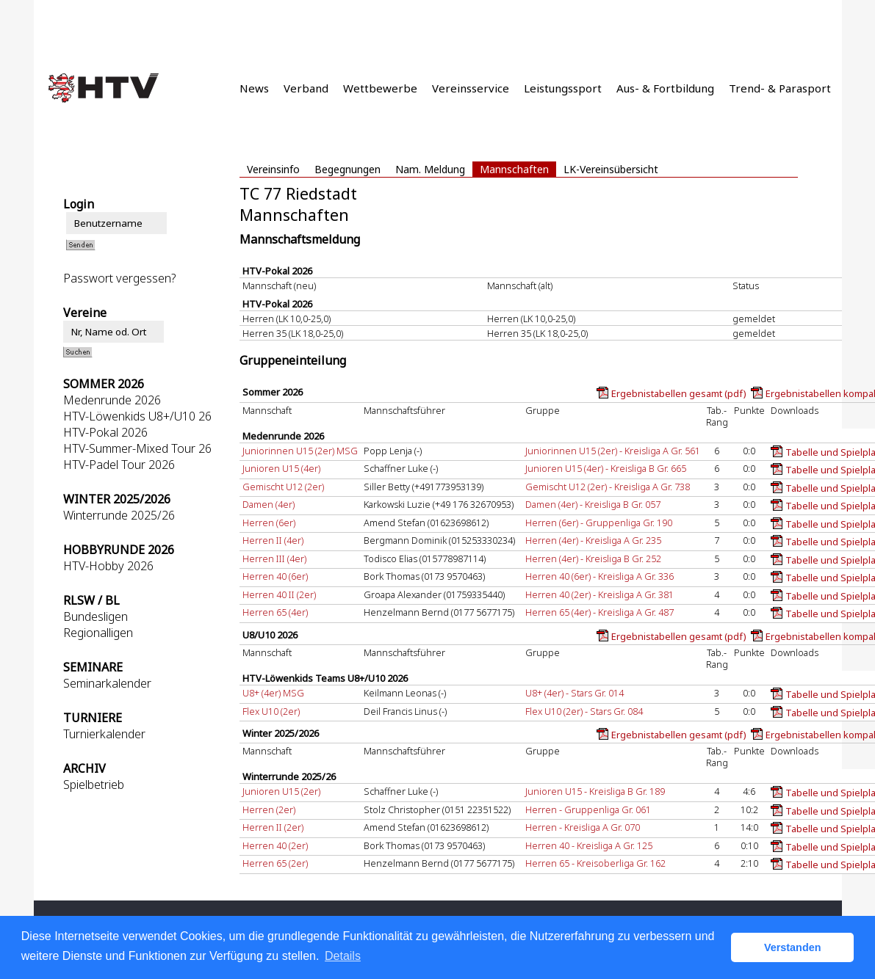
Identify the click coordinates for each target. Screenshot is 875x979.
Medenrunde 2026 (112, 400)
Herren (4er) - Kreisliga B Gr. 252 (593, 558)
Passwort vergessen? (119, 278)
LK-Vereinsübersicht (610, 169)
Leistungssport (563, 88)
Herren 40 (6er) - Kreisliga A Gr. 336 (599, 576)
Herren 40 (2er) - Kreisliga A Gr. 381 (599, 594)
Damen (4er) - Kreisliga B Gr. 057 (592, 504)
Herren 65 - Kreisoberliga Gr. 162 (595, 863)
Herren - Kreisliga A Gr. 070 (582, 827)
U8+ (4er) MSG (273, 692)
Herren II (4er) (272, 540)
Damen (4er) (268, 504)
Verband (306, 88)
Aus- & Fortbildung (665, 88)
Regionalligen (98, 633)
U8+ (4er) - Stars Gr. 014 (574, 692)
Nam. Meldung (430, 169)
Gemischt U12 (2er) (283, 486)
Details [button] (343, 956)
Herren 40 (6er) (275, 576)
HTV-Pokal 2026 (105, 432)
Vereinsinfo (273, 169)
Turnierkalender (104, 734)
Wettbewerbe (380, 88)
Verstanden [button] (792, 947)
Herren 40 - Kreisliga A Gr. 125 (588, 845)
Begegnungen (347, 169)
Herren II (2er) (272, 827)
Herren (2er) (268, 809)
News (254, 88)
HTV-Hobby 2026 (108, 566)
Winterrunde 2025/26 (119, 515)
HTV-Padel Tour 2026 (119, 464)
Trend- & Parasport (780, 88)
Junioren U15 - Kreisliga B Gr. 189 (595, 791)
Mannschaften (514, 169)
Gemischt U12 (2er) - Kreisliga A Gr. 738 (607, 486)
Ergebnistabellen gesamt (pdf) (678, 393)
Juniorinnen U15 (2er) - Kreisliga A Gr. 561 (612, 450)
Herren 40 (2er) (275, 845)
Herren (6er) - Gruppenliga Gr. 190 (598, 522)
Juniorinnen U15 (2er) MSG (300, 450)
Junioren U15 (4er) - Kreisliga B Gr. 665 (605, 468)
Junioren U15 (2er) (281, 791)
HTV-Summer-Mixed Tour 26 (137, 448)
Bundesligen (95, 616)
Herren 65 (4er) (275, 612)
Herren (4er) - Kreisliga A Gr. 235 (593, 540)
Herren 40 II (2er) (279, 594)
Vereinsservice (470, 88)
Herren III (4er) (274, 558)
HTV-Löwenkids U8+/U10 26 (137, 416)
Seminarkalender (107, 683)
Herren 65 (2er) (275, 863)
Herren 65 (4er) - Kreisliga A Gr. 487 (599, 612)
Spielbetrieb (93, 784)
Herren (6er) (268, 522)
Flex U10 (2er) (271, 711)
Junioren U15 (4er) (281, 468)
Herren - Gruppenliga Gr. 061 (588, 809)
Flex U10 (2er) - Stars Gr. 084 (584, 711)
